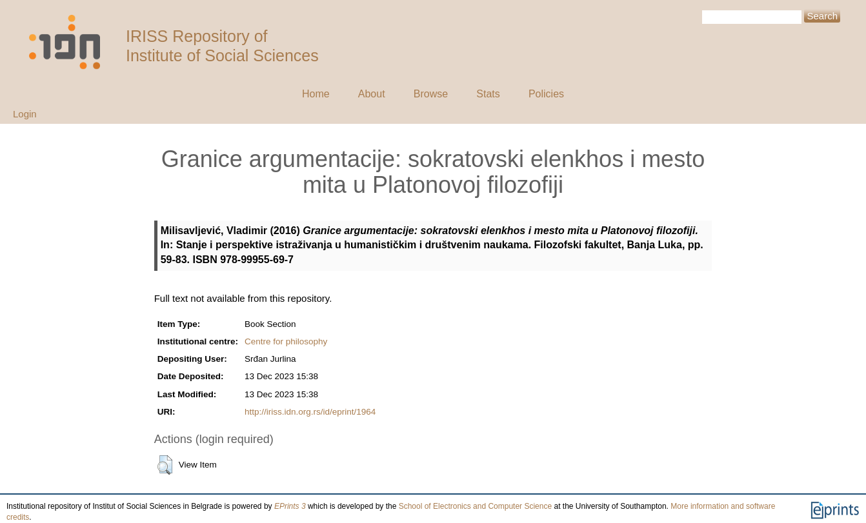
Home (316, 93)
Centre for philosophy (286, 341)
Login (25, 113)
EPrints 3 (290, 506)
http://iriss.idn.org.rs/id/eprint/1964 (310, 412)
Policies (546, 93)
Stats (487, 93)
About (371, 93)
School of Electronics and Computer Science (475, 506)
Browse (431, 93)
